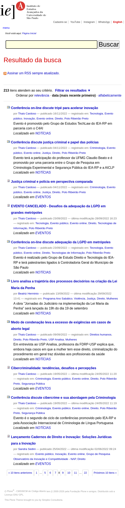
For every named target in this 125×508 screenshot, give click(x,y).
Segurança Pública (33, 383)
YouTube (75, 22)
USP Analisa (56, 339)
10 (68, 472)
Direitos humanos (101, 334)
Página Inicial (29, 33)
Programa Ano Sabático (57, 298)
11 (75, 472)
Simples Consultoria (52, 500)
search (116, 27)
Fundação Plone (78, 491)
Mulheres (112, 298)
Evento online (45, 118)
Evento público (59, 223)
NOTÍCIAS (43, 133)
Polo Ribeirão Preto (76, 118)
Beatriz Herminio (28, 293)
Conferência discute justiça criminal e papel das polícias (55, 142)
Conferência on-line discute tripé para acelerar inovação (54, 108)
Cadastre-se (60, 22)
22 (85, 472)
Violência (79, 298)
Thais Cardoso (27, 113)
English (117, 22)
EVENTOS (43, 197)
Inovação (29, 118)
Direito (59, 118)
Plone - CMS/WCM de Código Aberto (26, 491)
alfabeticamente (109, 95)
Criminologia (97, 147)
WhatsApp (104, 22)
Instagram (89, 22)
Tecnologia (96, 113)
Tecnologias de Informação (68, 252)
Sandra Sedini (27, 449)
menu (6, 27)
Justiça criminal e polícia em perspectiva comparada (52, 181)
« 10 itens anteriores (20, 472)
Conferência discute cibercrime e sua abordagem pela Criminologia (63, 397)
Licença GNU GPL (14, 494)
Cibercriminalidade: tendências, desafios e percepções (53, 368)
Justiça (46, 152)
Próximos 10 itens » (105, 472)
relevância (41, 95)
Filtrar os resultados (71, 90)
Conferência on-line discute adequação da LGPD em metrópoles (61, 242)
